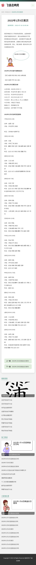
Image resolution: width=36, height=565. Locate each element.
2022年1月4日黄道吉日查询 (20, 361)
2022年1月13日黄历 (7, 540)
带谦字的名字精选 (6, 423)
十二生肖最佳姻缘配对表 (8, 482)
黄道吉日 (8, 12)
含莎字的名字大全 (6, 400)
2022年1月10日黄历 (7, 529)
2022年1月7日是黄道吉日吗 (9, 517)
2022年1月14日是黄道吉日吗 (10, 544)
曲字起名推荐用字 (6, 485)
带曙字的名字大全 (6, 489)
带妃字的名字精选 (6, 430)
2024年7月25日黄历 (7, 462)
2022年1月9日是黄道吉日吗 (9, 525)
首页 (2, 12)
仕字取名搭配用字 (6, 415)
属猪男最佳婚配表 (6, 478)
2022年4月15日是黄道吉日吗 (10, 459)
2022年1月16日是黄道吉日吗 (11, 454)
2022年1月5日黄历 (17, 12)
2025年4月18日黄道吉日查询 (10, 466)
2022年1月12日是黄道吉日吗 (10, 536)
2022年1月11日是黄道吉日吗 (10, 533)
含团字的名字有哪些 (7, 411)
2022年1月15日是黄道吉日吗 (10, 548)
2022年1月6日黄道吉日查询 (20, 366)
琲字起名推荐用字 (6, 407)
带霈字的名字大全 (7, 395)
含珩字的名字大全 (6, 404)
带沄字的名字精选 (6, 419)
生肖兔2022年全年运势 (8, 474)
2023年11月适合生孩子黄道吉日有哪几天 (13, 470)
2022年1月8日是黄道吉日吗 (9, 521)
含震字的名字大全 (6, 427)
